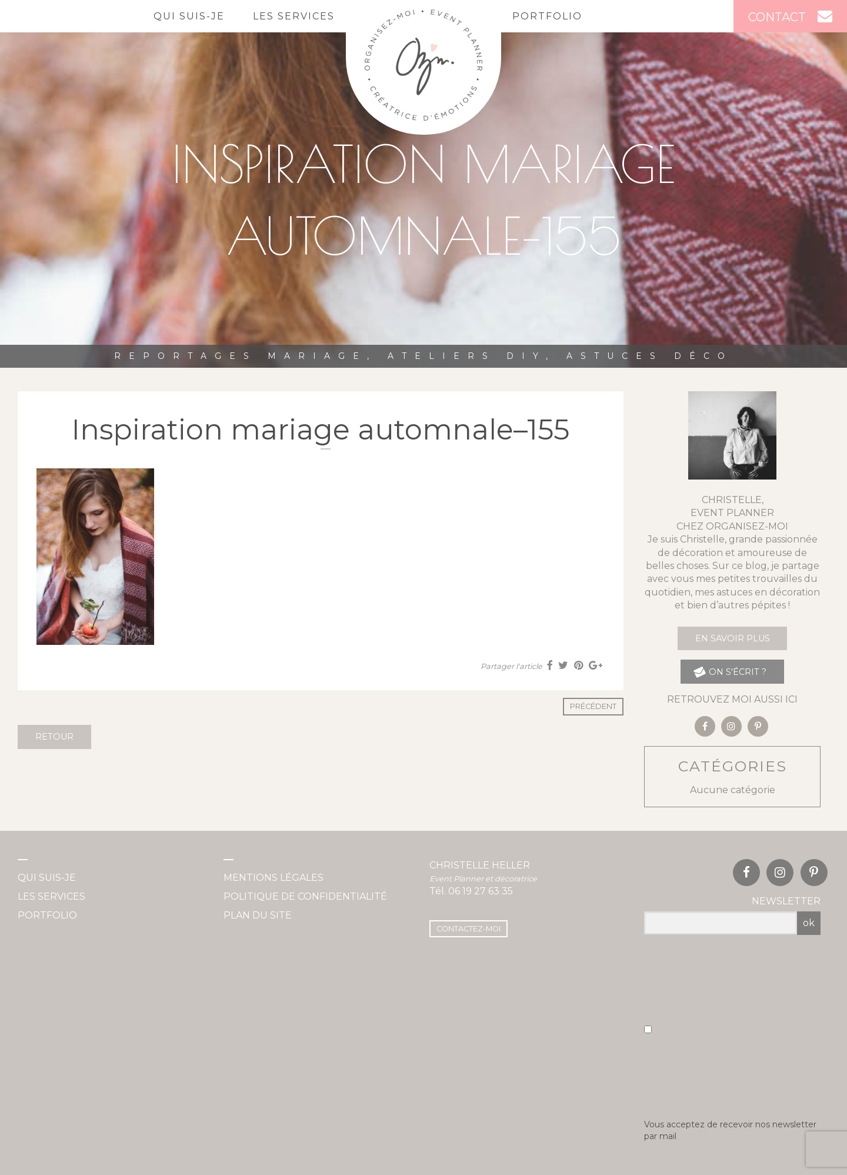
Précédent (593, 706)
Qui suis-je (189, 16)
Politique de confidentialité (305, 896)
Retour (54, 736)
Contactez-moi (468, 928)
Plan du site (258, 915)
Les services (294, 16)
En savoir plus (732, 638)
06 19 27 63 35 (480, 891)
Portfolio (547, 16)
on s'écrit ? (729, 671)
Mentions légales (274, 877)
